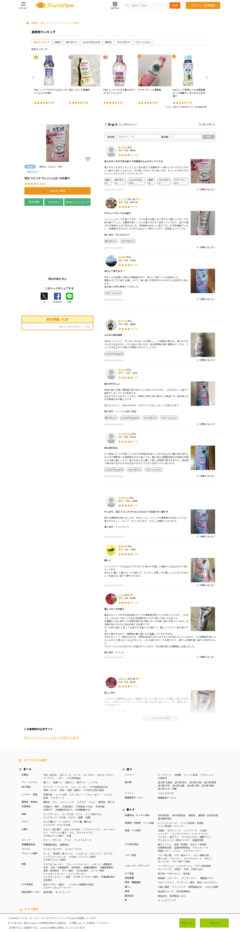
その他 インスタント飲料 (85, 849)
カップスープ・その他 (54, 789)
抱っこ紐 (162, 830)
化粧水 (177, 841)
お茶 (45, 839)
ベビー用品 (130, 827)
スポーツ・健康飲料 (102, 836)
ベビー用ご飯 (164, 827)
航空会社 (129, 868)
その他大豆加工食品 (94, 762)
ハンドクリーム (184, 838)
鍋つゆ (111, 774)
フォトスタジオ (166, 765)
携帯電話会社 (195, 859)
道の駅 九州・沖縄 (167, 760)
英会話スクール (166, 863)
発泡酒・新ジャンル (63, 825)
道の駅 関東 (210, 754)
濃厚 (212, 892)
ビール (46, 825)
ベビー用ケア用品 (181, 833)
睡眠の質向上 (80, 892)
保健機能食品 (28, 817)
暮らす (131, 782)
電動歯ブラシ (207, 850)
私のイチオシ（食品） (54, 856)
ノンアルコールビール (54, 828)
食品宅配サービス (31, 864)
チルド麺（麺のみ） (83, 793)
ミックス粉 (61, 766)
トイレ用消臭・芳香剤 (192, 795)
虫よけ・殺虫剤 (198, 816)
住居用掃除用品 (182, 819)
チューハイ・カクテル (101, 825)
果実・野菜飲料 (51, 842)
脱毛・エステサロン (207, 854)
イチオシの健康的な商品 (81, 856)
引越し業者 (163, 859)
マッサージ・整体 (185, 854)
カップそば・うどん (72, 786)
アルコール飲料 (29, 825)
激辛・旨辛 (24, 895)
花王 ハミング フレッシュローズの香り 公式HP (51, 407)
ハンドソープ (190, 802)
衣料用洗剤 (163, 787)
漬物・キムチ (50, 762)
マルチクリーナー (192, 822)
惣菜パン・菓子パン (75, 754)
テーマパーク (164, 747)
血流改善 (145, 892)
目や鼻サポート (177, 892)
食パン (46, 754)
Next (205, 78)
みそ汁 (72, 789)
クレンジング (164, 841)
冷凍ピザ (47, 781)
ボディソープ (174, 802)
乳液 (186, 841)
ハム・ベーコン (79, 759)
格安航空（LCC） (178, 868)
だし (55, 774)
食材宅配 (47, 864)
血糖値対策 (36, 892)
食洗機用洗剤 (164, 790)
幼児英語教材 (183, 863)
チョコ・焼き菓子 (52, 801)
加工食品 (26, 759)
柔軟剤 (34, 22)
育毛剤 (186, 845)
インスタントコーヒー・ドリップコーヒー (64, 845)
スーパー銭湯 (190, 747)
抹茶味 (48, 895)
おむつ (208, 830)
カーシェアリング (167, 872)
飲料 (24, 836)
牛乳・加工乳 (50, 747)
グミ (45, 804)
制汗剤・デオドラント (169, 845)
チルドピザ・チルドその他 (56, 797)
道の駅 (128, 754)
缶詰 (45, 769)
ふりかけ (81, 774)
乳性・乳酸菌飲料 (60, 839)
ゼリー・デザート (52, 812)
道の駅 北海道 (165, 754)
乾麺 (88, 789)
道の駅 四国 (208, 757)
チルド (25, 794)
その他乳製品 (74, 750)
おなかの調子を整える (127, 889)
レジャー (129, 747)
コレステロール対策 (100, 892)
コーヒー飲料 (97, 842)
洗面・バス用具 (133, 802)
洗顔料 (161, 802)
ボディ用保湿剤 (203, 838)
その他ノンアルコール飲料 (82, 828)
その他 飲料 (82, 842)
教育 (127, 863)
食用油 (101, 774)
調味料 (46, 774)
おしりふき (163, 833)
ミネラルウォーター (53, 836)
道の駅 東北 (181, 754)
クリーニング (178, 859)
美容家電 (129, 850)
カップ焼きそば (93, 786)
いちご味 (202, 892)
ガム (71, 804)
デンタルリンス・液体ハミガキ (173, 812)
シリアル (93, 754)
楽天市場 (34, 202)
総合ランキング (42, 42)
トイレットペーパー (168, 795)
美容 (174, 889)
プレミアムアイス (82, 812)
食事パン (57, 754)
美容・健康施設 (133, 854)
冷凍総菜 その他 (84, 778)
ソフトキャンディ (92, 801)
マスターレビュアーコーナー (57, 859)
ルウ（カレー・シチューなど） (85, 766)
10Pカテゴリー (26, 889)
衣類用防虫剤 (164, 819)
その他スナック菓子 (53, 807)
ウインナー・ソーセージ (55, 759)
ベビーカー (175, 830)
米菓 (69, 807)
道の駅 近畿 (178, 757)
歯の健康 (49, 892)
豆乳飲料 (47, 852)
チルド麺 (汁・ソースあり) (56, 793)
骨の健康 (184, 889)
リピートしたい (143, 42)
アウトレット (207, 747)
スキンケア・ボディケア (137, 838)
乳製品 (25, 747)
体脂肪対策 (163, 889)
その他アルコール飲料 (54, 831)
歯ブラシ (174, 809)
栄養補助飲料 (108, 849)
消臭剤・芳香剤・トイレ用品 (139, 795)
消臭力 (58, 42)
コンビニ (26, 821)
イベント (129, 765)
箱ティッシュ (164, 816)
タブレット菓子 (59, 804)
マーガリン (49, 750)
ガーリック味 (77, 895)
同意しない (187, 923)
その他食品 (27, 856)
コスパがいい (123, 42)
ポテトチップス (85, 804)
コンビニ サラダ (73, 821)
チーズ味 (37, 895)
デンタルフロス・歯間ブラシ (196, 809)
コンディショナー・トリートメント (190, 805)
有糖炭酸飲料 (106, 839)
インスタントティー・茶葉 (56, 849)
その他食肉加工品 (99, 759)
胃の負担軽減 (131, 892)
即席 (24, 786)
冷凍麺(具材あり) (64, 781)
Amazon (53, 202)
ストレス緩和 (63, 892)
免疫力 (195, 889)
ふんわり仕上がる (91, 42)
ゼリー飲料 (67, 842)
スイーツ (26, 812)
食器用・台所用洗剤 (208, 787)
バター (61, 750)
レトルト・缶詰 (29, 766)
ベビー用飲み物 (201, 827)
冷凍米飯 (99, 778)
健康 (76, 889)
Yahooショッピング (77, 202)
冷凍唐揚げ (67, 778)
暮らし (128, 859)
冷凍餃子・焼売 (51, 778)
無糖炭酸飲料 (90, 839)
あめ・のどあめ (72, 801)
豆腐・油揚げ (74, 762)
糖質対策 (85, 889)
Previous (35, 78)
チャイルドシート (193, 830)
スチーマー (173, 850)
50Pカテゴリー (63, 889)
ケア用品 (129, 846)
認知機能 (117, 892)
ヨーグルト (89, 747)
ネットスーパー (63, 864)
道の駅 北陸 (195, 754)
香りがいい (71, 42)
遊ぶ (129, 741)
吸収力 (108, 42)
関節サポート (159, 892)
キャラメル (109, 801)
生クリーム (65, 747)
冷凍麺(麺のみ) (82, 781)
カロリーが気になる (103, 889)
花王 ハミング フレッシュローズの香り (60, 22)
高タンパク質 (148, 889)
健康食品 (64, 816)
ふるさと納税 (211, 859)
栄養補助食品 (50, 816)
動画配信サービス (134, 769)
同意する (214, 923)
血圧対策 (23, 892)
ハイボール (81, 825)
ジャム (92, 774)
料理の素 (47, 766)
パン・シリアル (29, 754)
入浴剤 (203, 802)
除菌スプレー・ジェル (169, 822)
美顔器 (161, 850)
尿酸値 (191, 892)
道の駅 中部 (164, 757)
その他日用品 (131, 816)
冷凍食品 (26, 778)
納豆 (62, 762)
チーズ (77, 747)
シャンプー (163, 805)
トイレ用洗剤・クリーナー (171, 798)
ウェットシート (201, 819)
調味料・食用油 (29, 774)
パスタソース (57, 769)
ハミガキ (162, 809)
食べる (27, 741)
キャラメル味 (61, 895)
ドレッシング (67, 774)
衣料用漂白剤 (178, 787)
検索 (175, 5)
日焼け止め (196, 841)
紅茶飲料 (76, 839)
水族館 (177, 747)
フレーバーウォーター (78, 836)
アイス (67, 812)
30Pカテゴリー (44, 889)
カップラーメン (51, 786)
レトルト (108, 766)
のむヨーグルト (105, 747)
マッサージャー (189, 850)
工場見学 (162, 750)
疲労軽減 (205, 889)
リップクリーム (166, 838)
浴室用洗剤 (197, 812)
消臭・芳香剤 (181, 816)
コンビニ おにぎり (52, 821)
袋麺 (80, 789)
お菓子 (25, 801)
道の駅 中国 (193, 757)
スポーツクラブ (166, 854)
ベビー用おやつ (182, 827)
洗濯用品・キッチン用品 (137, 787)
